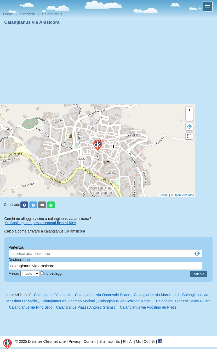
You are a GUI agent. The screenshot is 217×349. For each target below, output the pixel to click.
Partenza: (16, 247)
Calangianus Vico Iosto (52, 295)
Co (146, 341)
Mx (138, 341)
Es (118, 341)
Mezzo (14, 273)
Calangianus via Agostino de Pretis (148, 307)
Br (153, 341)
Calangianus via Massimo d (156, 295)
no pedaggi (54, 273)
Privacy (75, 341)
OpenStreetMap (184, 195)
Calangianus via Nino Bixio (31, 307)
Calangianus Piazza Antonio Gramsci (86, 307)
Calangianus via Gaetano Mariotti (68, 301)
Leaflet (164, 195)
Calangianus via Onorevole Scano (102, 295)
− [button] (189, 117)
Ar (131, 341)
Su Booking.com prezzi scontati (40, 223)
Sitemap (106, 341)
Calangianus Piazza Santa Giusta (183, 301)
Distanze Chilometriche (47, 341)
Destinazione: (20, 260)
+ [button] (189, 110)
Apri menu (208, 6)
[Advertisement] (108, 64)
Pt (124, 341)
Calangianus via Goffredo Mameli (125, 301)
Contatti (90, 341)
